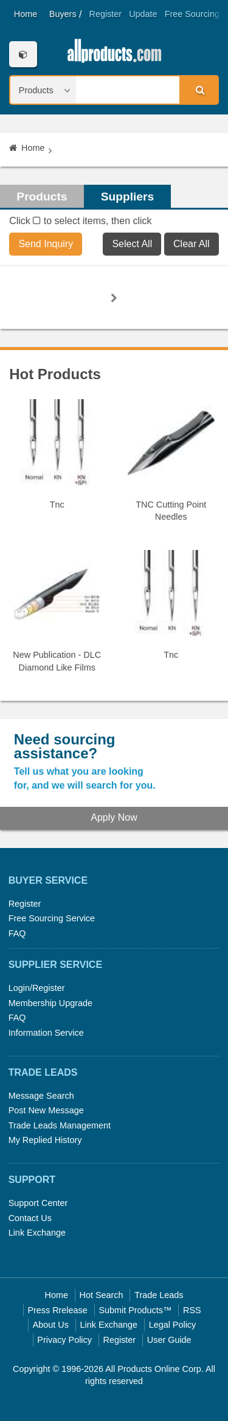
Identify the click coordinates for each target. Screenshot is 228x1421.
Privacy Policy (64, 1340)
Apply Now (114, 817)
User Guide (169, 1340)
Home (25, 14)
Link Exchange (37, 1232)
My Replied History (45, 1140)
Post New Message (46, 1110)
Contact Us (30, 1218)
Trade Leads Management (60, 1125)
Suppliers (127, 196)
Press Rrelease (57, 1310)
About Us (51, 1325)
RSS (192, 1310)
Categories (22, 54)
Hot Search (101, 1295)
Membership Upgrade (50, 1003)
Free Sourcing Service (52, 918)
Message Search (41, 1096)
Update (143, 14)
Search (198, 89)
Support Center (38, 1203)
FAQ (17, 933)
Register (105, 14)
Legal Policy (172, 1325)
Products (41, 196)
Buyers (63, 14)
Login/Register (37, 988)
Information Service (46, 1033)
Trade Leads (158, 1295)
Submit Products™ (134, 1310)
